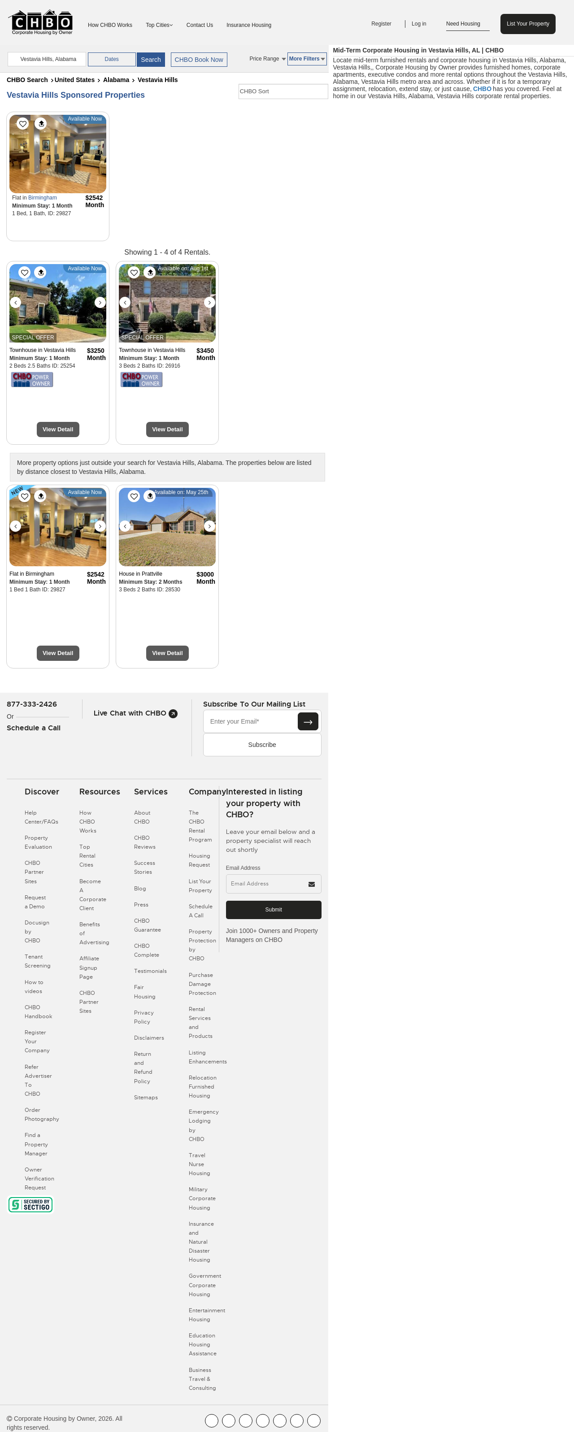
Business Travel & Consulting (202, 1379)
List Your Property (528, 24)
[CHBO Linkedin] (280, 1421)
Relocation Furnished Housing (203, 1086)
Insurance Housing (248, 25)
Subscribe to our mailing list (254, 704)
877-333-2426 (32, 704)
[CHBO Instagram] (263, 1421)
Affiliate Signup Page (89, 967)
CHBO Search (27, 79)
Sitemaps (146, 1097)
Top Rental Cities (87, 855)
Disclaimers (149, 1037)
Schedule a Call (34, 728)
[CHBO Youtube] (228, 1421)
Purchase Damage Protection (202, 984)
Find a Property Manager (36, 1144)
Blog (140, 888)
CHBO (482, 88)
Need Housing (468, 24)
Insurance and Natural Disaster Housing (201, 1242)
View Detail (58, 429)
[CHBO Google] (314, 1421)
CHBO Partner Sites (34, 872)
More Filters (307, 59)
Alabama (116, 79)
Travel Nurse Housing (199, 1164)
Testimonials (150, 971)
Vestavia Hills (158, 79)
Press (141, 904)
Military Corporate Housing (202, 1198)
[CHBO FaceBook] (211, 1421)
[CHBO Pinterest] (297, 1421)
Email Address (243, 868)
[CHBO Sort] (283, 91)
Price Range (267, 59)
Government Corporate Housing (205, 1284)
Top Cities (159, 25)
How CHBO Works (110, 25)
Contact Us (200, 25)
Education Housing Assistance (203, 1344)
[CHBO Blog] (245, 1421)
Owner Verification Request (39, 1178)
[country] (47, 59)
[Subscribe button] (308, 721)
